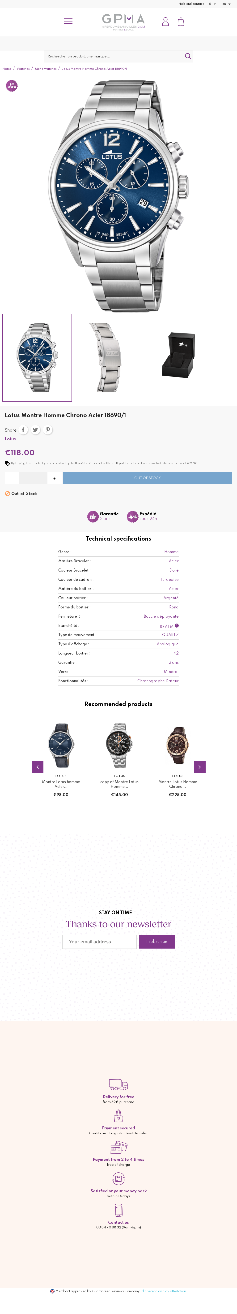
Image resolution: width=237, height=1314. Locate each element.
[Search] (118, 56)
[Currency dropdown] (213, 4)
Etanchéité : (68, 626)
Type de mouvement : (77, 635)
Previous (37, 767)
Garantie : (67, 663)
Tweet (35, 429)
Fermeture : (69, 617)
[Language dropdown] (227, 4)
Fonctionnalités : (73, 681)
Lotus (10, 439)
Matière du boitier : (76, 589)
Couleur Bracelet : (74, 570)
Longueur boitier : (74, 653)
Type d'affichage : (73, 644)
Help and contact (191, 3)
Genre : (65, 552)
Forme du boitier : (74, 607)
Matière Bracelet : (74, 561)
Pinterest (47, 429)
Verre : (64, 672)
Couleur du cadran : (76, 580)
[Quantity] (33, 478)
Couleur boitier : (73, 598)
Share (23, 429)
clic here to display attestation (163, 1291)
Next (200, 767)
